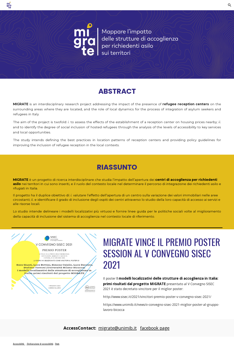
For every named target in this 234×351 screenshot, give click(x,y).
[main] (117, 91)
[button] (229, 5)
